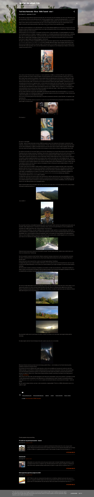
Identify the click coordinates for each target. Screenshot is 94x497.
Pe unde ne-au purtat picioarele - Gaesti (30, 440)
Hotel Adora (26, 375)
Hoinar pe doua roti (30, 3)
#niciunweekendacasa (38, 395)
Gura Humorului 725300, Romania (33, 398)
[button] (74, 12)
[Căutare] (77, 4)
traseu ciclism (67, 395)
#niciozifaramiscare (27, 395)
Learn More (74, 493)
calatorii (47, 395)
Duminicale (22, 456)
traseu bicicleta (59, 395)
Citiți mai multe (70, 452)
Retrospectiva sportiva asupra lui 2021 (30, 472)
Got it (80, 493)
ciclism (52, 395)
